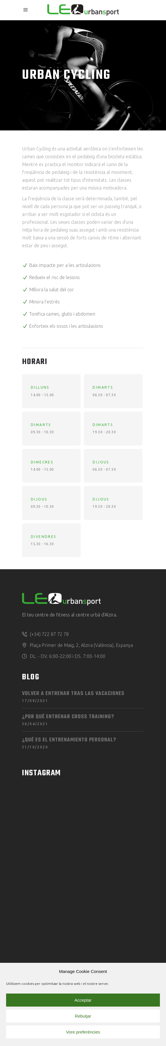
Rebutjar (83, 1016)
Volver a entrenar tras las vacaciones (73, 694)
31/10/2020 (35, 747)
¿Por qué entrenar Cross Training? (68, 717)
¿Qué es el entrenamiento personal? (69, 740)
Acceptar (82, 1000)
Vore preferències (83, 1031)
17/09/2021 (35, 701)
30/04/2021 (35, 724)
